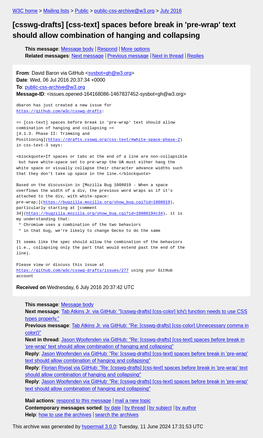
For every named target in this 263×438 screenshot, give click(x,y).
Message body (77, 49)
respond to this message (83, 400)
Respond (107, 49)
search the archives (117, 414)
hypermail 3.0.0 (99, 426)
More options (135, 49)
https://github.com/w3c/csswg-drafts (59, 111)
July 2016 (171, 10)
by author (185, 407)
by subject (160, 407)
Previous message (128, 56)
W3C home (25, 10)
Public (82, 10)
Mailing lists (56, 10)
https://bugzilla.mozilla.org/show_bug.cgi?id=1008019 (106, 202)
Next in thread (167, 56)
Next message (88, 56)
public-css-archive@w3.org (124, 10)
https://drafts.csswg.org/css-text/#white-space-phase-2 (114, 140)
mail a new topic (133, 400)
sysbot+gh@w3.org (110, 73)
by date (112, 407)
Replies (195, 56)
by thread (135, 407)
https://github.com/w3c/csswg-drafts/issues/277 (72, 270)
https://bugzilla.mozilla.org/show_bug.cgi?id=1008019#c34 (94, 213)
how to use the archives (65, 414)
